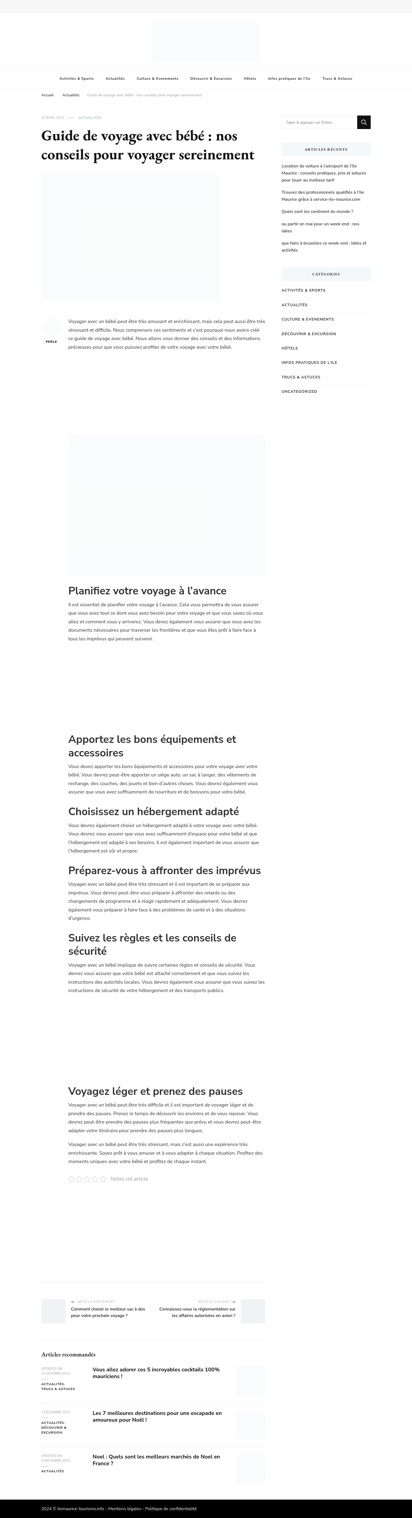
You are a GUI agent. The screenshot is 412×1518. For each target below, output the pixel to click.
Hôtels (250, 78)
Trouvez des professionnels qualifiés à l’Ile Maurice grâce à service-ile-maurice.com (323, 195)
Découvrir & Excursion (211, 78)
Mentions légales (124, 1509)
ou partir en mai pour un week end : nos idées (320, 227)
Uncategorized (299, 391)
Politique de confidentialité (171, 1509)
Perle (51, 330)
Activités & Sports (77, 78)
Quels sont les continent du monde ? (317, 212)
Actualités (115, 78)
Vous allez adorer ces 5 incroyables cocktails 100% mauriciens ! (156, 1373)
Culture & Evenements (157, 78)
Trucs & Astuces (337, 78)
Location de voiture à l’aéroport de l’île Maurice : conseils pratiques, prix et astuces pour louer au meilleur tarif (324, 173)
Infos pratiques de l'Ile (309, 362)
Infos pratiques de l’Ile (289, 78)
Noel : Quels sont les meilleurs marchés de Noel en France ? (156, 1460)
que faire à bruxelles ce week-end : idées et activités (324, 246)
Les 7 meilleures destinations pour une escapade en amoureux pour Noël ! (157, 1417)
